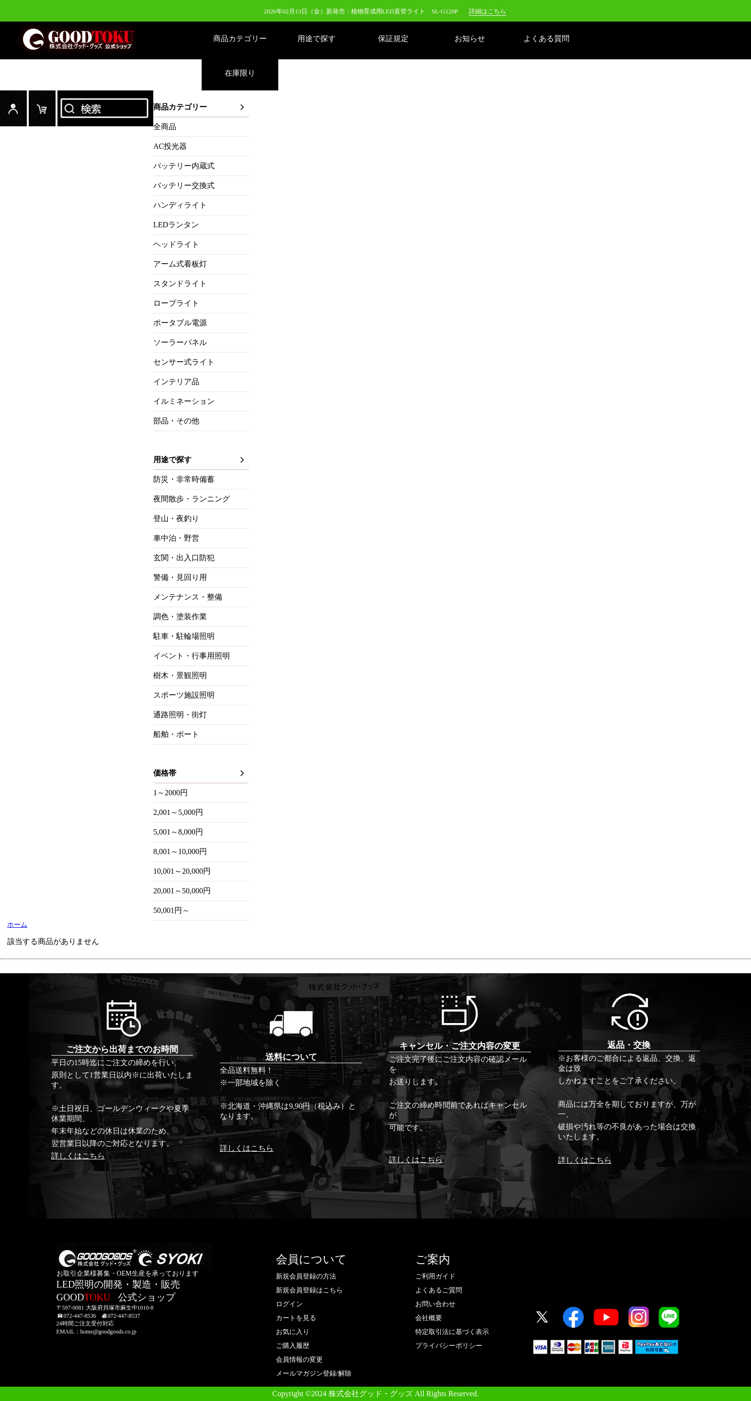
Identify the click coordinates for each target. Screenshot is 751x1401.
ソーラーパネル (180, 342)
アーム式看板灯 (180, 264)
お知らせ (470, 38)
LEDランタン (176, 225)
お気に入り (292, 1331)
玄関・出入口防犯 (184, 558)
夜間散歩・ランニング (191, 499)
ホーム (17, 924)
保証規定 (393, 38)
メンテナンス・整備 (187, 597)
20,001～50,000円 (182, 891)
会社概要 (428, 1318)
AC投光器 (170, 146)
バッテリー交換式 (184, 185)
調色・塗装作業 (180, 616)
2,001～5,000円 (178, 812)
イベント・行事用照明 (191, 656)
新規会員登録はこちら (309, 1290)
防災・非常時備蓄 (184, 479)
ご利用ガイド (435, 1276)
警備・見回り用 (180, 577)
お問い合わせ (435, 1304)
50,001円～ (171, 910)
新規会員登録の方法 (306, 1276)
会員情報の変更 (299, 1359)
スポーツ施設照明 (184, 695)
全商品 (164, 126)
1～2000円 (170, 793)
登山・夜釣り (176, 518)
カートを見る (296, 1318)
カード (42, 108)
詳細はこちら (487, 11)
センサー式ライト (184, 362)
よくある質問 (546, 38)
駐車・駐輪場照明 (184, 636)
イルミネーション (184, 401)
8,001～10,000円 (180, 851)
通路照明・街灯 (180, 715)
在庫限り (240, 73)
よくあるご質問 (438, 1290)
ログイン (13, 108)
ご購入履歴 (292, 1345)
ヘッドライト (176, 244)
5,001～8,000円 (178, 832)
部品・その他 (176, 421)
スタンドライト (180, 283)
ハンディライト (180, 205)
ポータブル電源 (180, 323)
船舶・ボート (176, 734)
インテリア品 (176, 382)
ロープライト (176, 303)
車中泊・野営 (176, 538)
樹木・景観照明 (180, 675)
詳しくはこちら (78, 1156)
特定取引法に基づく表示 (452, 1331)
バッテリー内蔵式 (184, 166)
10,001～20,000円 (182, 871)
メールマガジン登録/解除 (314, 1373)
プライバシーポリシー (448, 1345)
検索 (105, 108)
